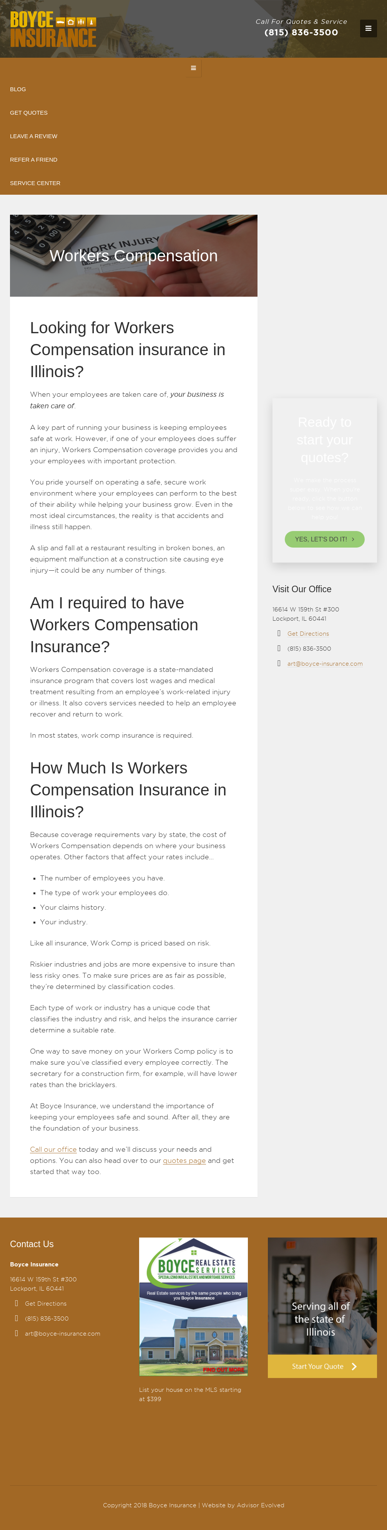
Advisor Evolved (260, 1505)
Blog (18, 89)
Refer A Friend (33, 159)
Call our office (53, 1149)
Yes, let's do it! (321, 539)
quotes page (184, 1160)
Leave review (321, 355)
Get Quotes (29, 112)
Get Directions (308, 634)
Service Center (35, 183)
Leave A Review (33, 136)
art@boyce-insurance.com (325, 664)
